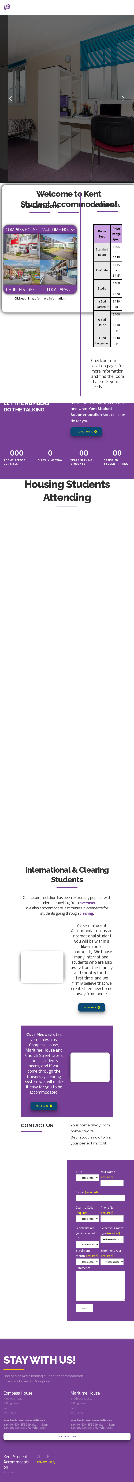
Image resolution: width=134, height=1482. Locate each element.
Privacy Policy (46, 1461)
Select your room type (112, 1231)
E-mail (100, 1250)
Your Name (112, 1175)
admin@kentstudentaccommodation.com (24, 1420)
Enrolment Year (112, 1253)
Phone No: (112, 1210)
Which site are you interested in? (85, 1230)
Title (79, 1169)
